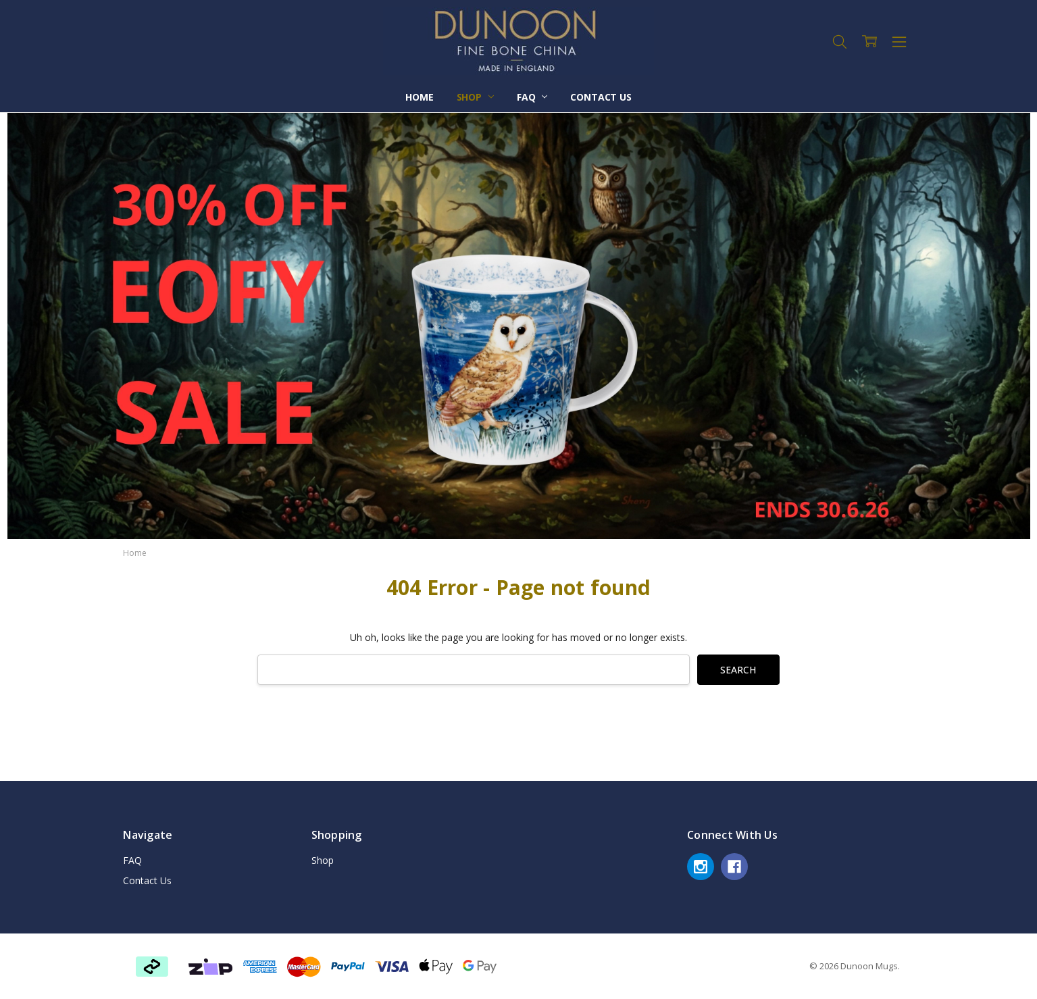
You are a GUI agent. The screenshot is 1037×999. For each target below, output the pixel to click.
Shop (475, 97)
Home (419, 97)
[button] (210, 966)
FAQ (532, 97)
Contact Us (601, 97)
